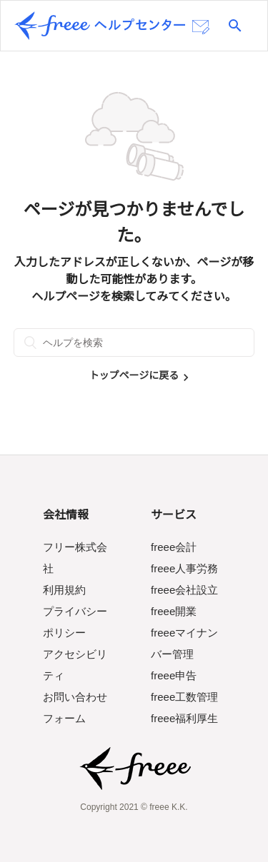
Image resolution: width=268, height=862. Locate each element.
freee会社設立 (184, 590)
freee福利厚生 (184, 718)
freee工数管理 (184, 697)
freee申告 (174, 675)
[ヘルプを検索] (134, 342)
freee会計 (174, 547)
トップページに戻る (134, 375)
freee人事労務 (184, 568)
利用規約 (64, 590)
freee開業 (174, 611)
